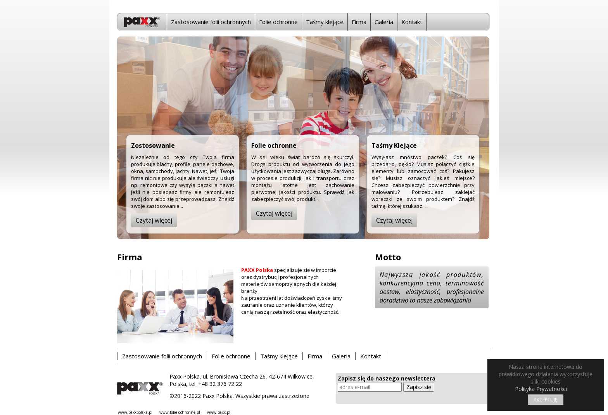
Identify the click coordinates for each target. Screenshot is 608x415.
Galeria (384, 22)
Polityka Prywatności (541, 389)
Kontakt (411, 22)
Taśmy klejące (325, 22)
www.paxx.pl (218, 412)
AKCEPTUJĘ (546, 399)
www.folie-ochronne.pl (179, 412)
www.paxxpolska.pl (135, 412)
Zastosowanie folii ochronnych (211, 22)
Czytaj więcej (154, 220)
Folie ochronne (278, 22)
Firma (359, 22)
